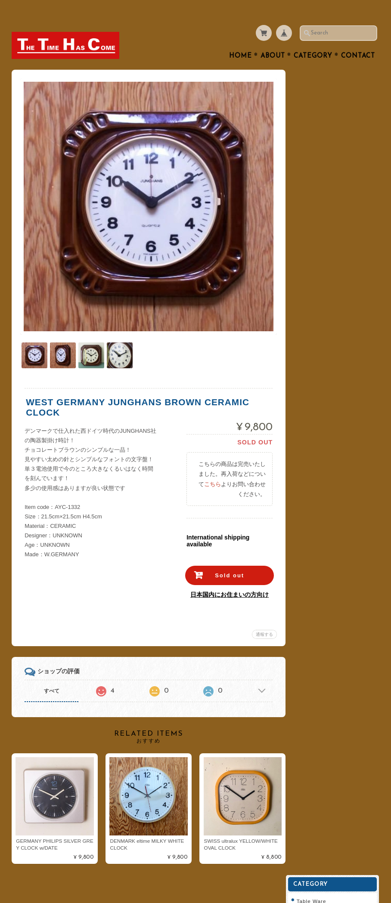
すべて (51, 672)
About (273, 39)
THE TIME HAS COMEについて (337, 388)
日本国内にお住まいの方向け (228, 576)
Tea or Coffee (320, 113)
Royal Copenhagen (327, 266)
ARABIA (312, 249)
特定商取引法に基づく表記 (335, 443)
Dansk (310, 283)
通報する (262, 615)
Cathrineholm (319, 300)
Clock (309, 198)
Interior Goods (321, 147)
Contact (358, 39)
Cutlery (311, 96)
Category (313, 39)
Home (240, 39)
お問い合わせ (319, 409)
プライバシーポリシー (330, 426)
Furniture (314, 181)
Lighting (312, 164)
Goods (310, 215)
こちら (210, 465)
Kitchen (312, 130)
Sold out (227, 557)
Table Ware (317, 79)
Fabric (310, 232)
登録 (335, 532)
